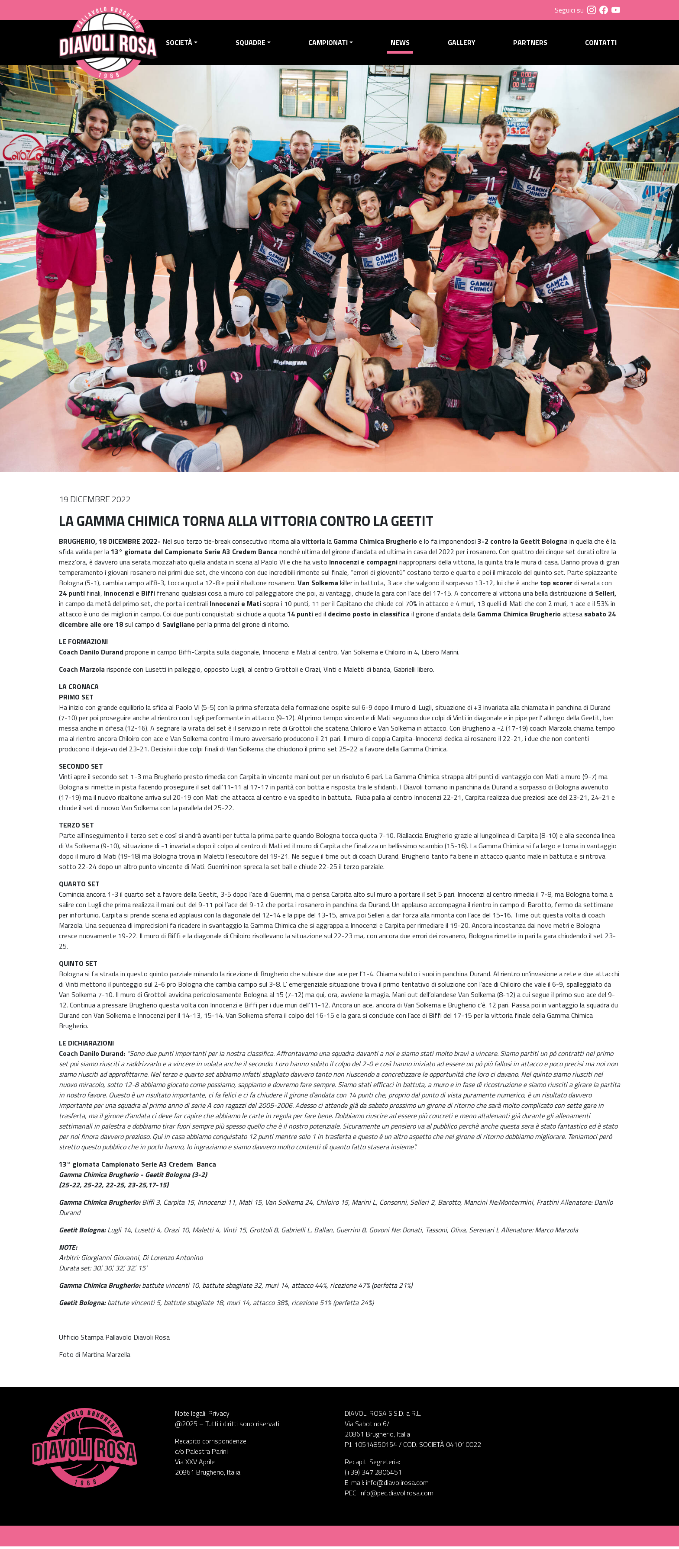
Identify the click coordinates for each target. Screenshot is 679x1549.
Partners (531, 43)
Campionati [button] (329, 43)
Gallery (462, 43)
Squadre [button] (252, 43)
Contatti (601, 43)
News (401, 43)
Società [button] (181, 43)
